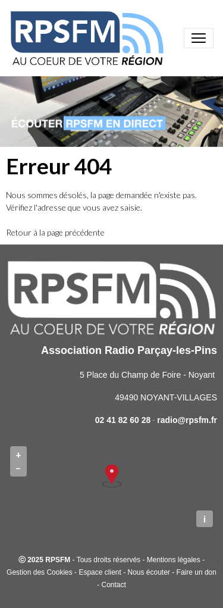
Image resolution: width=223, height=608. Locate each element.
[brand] (89, 38)
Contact (113, 585)
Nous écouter (148, 572)
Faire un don (196, 572)
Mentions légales (173, 560)
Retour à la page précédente (55, 232)
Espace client (99, 572)
